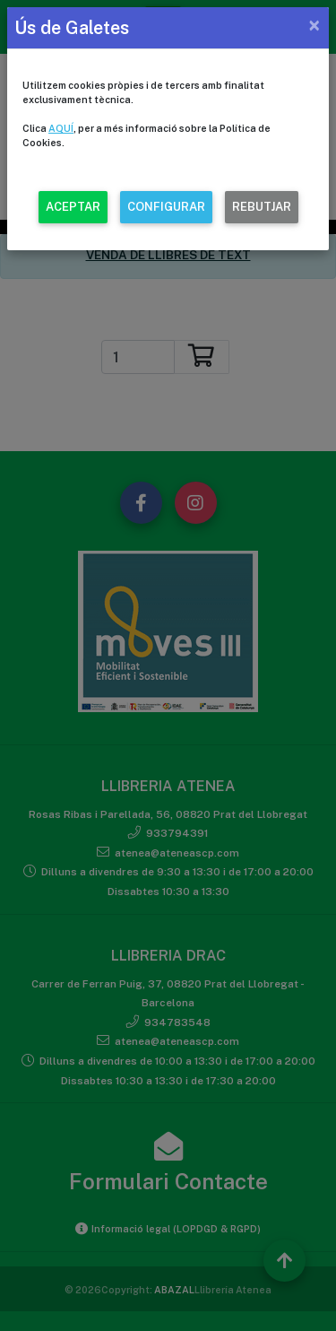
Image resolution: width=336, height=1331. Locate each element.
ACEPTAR (73, 206)
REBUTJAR (261, 206)
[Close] (314, 25)
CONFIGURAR (166, 206)
